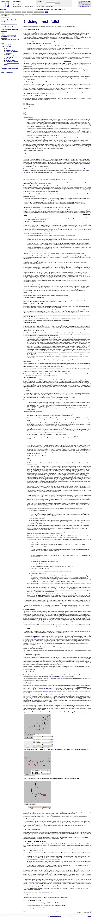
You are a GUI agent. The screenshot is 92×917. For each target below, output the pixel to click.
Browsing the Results (80, 188)
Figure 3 (37, 706)
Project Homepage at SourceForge (46, 49)
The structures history (12, 61)
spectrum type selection (85, 193)
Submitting (9, 53)
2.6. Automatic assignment (31, 654)
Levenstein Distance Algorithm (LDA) (69, 243)
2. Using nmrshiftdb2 (41, 22)
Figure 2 (66, 705)
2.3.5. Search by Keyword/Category (31, 284)
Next (90, 15)
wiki (49, 908)
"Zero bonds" (27, 207)
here (60, 240)
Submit (36, 12)
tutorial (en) (50, 676)
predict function (59, 312)
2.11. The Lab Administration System (34, 841)
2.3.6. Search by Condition (29, 292)
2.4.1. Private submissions (29, 609)
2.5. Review (26, 628)
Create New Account (85, 1)
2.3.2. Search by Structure (29, 196)
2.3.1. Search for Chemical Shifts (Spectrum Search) (35, 95)
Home (2, 12)
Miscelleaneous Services (13, 66)
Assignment (30, 12)
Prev (24, 15)
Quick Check (18, 12)
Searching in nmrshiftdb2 (12, 51)
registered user (52, 393)
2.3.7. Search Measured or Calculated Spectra (33, 297)
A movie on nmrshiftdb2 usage (8, 35)
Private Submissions (43, 595)
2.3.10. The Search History (29, 377)
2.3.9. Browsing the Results (29, 322)
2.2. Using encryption (29, 74)
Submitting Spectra (54, 658)
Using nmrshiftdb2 (5, 17)
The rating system (10, 60)
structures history (34, 425)
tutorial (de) (57, 676)
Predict (24, 12)
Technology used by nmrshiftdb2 (10, 68)
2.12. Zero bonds (28, 895)
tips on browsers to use (59, 9)
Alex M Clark (42, 897)
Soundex (51, 243)
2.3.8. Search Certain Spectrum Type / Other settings (35, 303)
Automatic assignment (11, 56)
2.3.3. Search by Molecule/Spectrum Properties (34, 221)
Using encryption (10, 50)
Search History (48, 63)
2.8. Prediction (27, 683)
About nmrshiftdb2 (6, 44)
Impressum (3, 9)
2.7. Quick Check (28, 672)
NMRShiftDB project (55, 916)
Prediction (8, 58)
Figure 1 (60, 705)
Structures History (60, 63)
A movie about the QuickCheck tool (10, 39)
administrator (67, 61)
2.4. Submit (26, 390)
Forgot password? (84, 6)
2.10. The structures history (31, 829)
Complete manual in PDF (7, 72)
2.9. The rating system (30, 819)
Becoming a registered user (13, 48)
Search (6, 12)
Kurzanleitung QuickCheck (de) (9, 26)
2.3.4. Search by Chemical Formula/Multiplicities (34, 251)
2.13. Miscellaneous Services (32, 900)
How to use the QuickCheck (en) (9, 24)
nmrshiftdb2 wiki (47, 892)
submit (35, 636)
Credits (3, 69)
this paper (67, 813)
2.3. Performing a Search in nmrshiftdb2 (35, 82)
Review (41, 12)
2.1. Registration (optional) (31, 29)
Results (11, 12)
